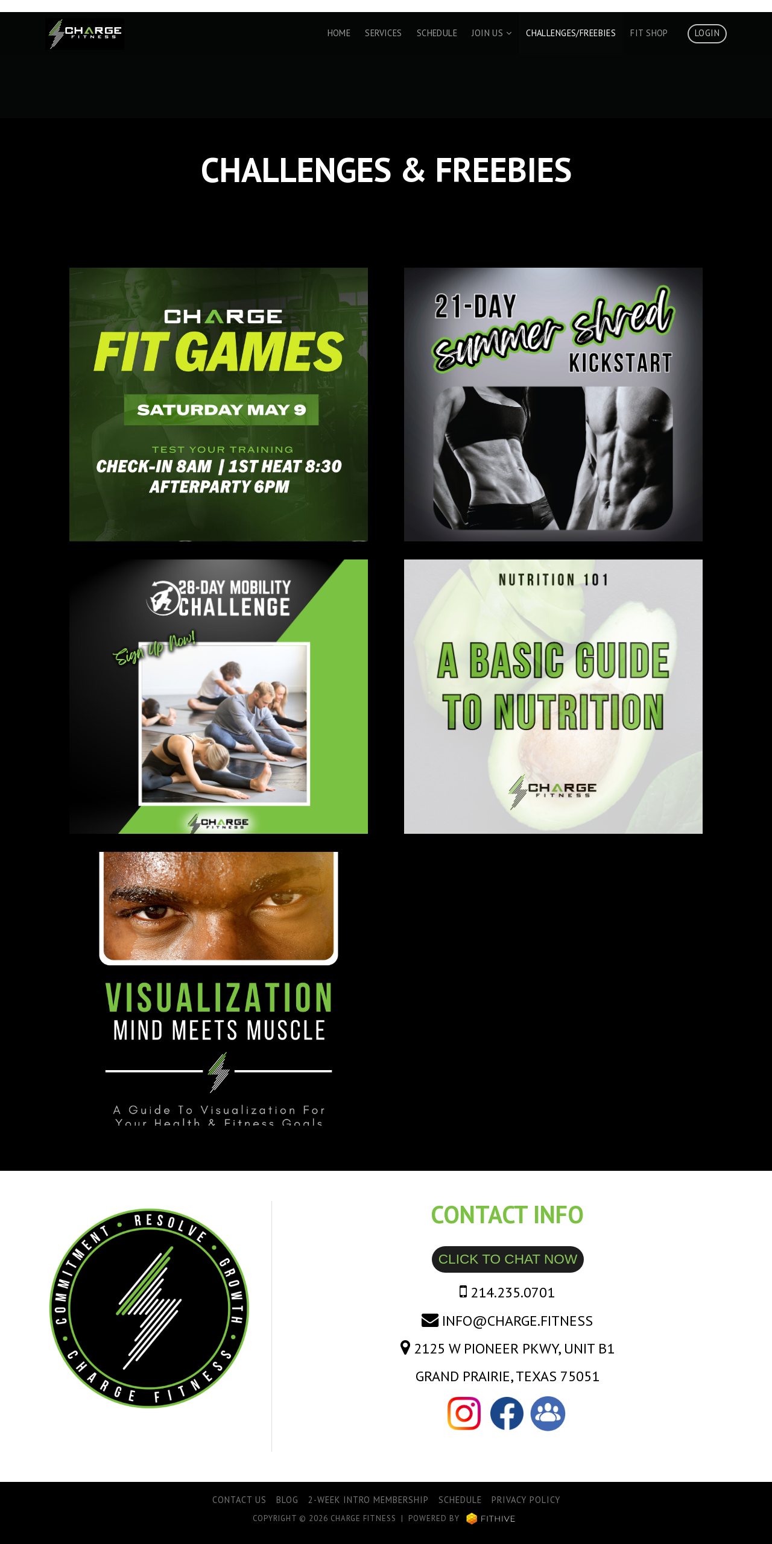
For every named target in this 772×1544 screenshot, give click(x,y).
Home (339, 33)
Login (707, 33)
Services (383, 33)
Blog (287, 1499)
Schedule (437, 33)
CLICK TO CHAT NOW (507, 1259)
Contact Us (239, 1499)
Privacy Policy (526, 1499)
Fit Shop (649, 33)
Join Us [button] (491, 33)
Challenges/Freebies (571, 33)
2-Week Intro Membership (368, 1499)
